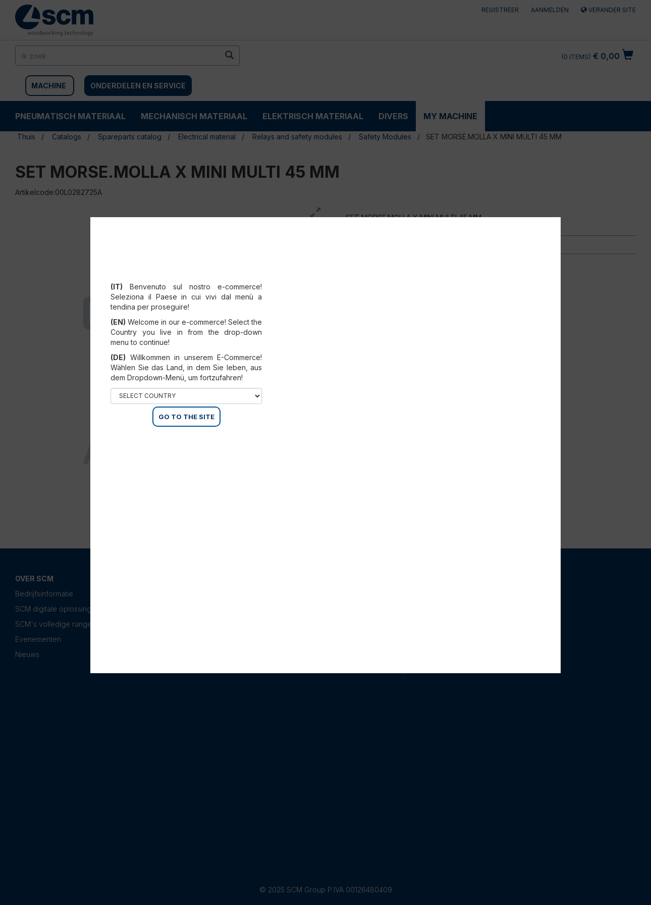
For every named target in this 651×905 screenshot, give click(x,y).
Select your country (186, 274)
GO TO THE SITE (186, 417)
